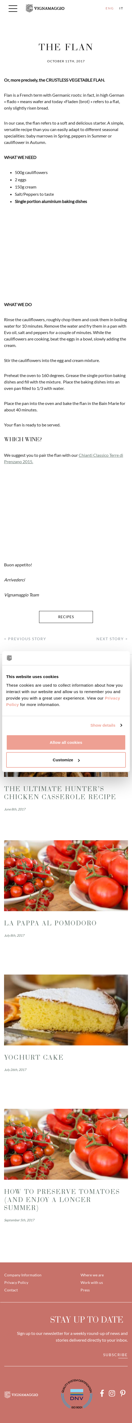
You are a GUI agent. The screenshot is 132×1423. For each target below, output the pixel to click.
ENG (110, 8)
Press (85, 1290)
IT (121, 8)
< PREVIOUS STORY (25, 638)
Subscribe (115, 1354)
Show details (103, 725)
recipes (66, 617)
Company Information (22, 1275)
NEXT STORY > (112, 638)
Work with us (92, 1282)
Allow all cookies (66, 742)
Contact (11, 1290)
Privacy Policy (16, 1282)
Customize (66, 760)
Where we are (92, 1275)
